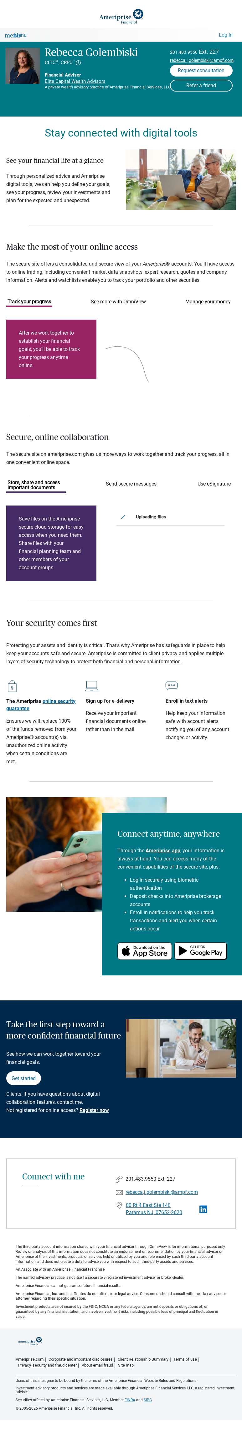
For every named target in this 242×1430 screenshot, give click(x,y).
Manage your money (208, 302)
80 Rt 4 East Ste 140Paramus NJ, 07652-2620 (154, 1208)
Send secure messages (131, 484)
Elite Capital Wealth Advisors (75, 81)
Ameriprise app (163, 851)
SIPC (148, 1400)
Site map (126, 1365)
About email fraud (97, 1365)
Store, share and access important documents (34, 485)
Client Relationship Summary (143, 1359)
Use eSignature (214, 484)
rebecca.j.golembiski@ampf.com (202, 60)
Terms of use (185, 1359)
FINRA (130, 1400)
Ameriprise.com (30, 1359)
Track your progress (29, 302)
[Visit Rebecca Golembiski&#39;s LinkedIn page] (203, 1209)
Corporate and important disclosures (81, 1359)
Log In (226, 35)
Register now (94, 1110)
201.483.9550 (184, 52)
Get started (24, 1078)
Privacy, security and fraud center (47, 1365)
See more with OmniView (118, 302)
